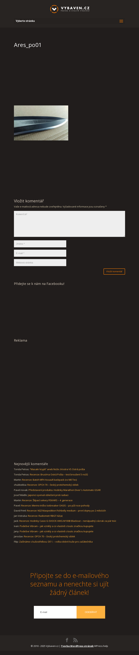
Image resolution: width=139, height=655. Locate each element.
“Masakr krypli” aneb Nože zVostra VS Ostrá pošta (57, 473)
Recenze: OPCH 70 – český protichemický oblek (53, 489)
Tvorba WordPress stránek (77, 650)
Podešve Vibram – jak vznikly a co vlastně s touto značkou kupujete (56, 530)
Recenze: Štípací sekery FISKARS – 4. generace (47, 504)
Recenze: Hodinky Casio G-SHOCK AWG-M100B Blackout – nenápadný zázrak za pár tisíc (67, 525)
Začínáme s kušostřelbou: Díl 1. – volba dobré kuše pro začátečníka (56, 546)
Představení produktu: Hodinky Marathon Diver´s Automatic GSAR (65, 494)
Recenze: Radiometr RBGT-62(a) (45, 520)
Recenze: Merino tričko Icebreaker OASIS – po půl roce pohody (55, 509)
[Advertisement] (69, 78)
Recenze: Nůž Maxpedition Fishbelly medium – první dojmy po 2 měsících (66, 515)
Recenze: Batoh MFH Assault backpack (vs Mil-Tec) (49, 484)
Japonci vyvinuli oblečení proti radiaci (48, 499)
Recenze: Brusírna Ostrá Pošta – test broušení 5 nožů (59, 478)
